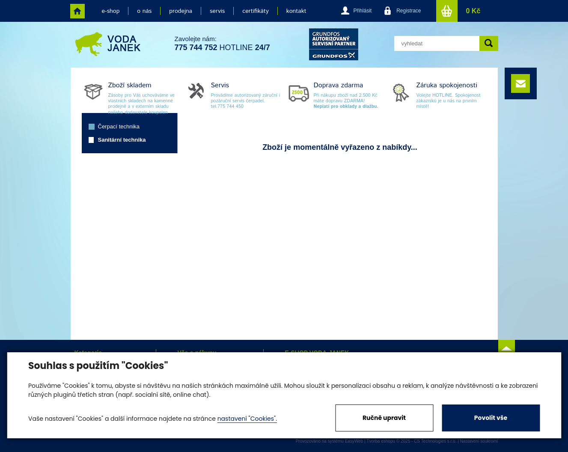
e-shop (111, 11)
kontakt (296, 11)
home (77, 11)
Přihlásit (362, 11)
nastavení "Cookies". (247, 418)
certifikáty (255, 11)
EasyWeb (354, 441)
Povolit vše (490, 417)
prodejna (180, 11)
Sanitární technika (122, 140)
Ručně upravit (384, 417)
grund (333, 44)
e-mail (520, 83)
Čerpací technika (119, 126)
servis (217, 11)
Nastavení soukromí (479, 441)
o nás (144, 11)
